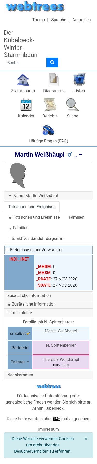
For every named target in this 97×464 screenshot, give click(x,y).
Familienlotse (19, 312)
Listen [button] (79, 90)
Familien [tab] (76, 217)
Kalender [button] (26, 115)
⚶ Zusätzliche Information (31, 304)
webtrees (49, 386)
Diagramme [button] (53, 90)
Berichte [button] (50, 115)
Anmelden (81, 19)
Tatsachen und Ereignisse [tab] (31, 206)
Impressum (48, 429)
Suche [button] (72, 115)
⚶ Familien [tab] (18, 227)
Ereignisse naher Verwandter (34, 249)
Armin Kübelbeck (48, 408)
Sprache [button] (58, 19)
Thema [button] (38, 19)
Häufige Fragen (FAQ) (48, 141)
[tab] (48, 196)
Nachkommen (20, 374)
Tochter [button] (18, 362)
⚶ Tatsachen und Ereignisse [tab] (34, 217)
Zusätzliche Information (29, 295)
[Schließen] (86, 439)
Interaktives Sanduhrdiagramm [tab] (36, 238)
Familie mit (48, 322)
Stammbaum (23, 90)
